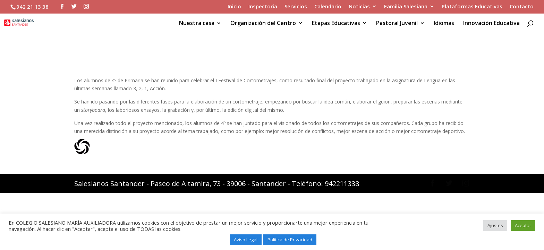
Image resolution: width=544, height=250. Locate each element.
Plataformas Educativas (472, 7)
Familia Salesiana (405, 7)
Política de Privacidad (289, 239)
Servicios (295, 7)
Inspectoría (262, 7)
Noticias (359, 7)
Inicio (234, 7)
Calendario (327, 7)
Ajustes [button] (495, 225)
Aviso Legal (245, 239)
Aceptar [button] (523, 225)
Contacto (522, 7)
